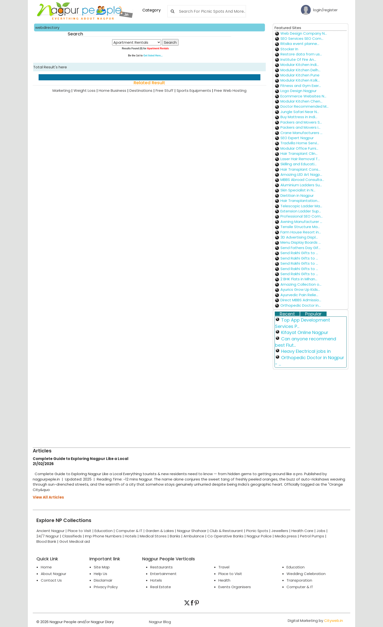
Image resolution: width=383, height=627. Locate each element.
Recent (287, 314)
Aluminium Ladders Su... (301, 185)
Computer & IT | (131, 530)
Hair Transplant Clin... (299, 153)
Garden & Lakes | (161, 530)
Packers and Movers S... (301, 122)
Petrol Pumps (312, 536)
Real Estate (160, 586)
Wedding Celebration (306, 573)
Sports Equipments (195, 90)
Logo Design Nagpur (298, 90)
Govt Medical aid (74, 541)
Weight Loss (86, 90)
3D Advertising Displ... (299, 237)
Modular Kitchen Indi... (299, 64)
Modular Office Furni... (299, 148)
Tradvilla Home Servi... (299, 143)
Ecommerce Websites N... (303, 96)
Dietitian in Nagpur (297, 195)
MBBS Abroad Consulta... (302, 179)
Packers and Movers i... (300, 127)
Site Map (102, 567)
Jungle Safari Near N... (299, 111)
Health (224, 580)
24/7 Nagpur (47, 536)
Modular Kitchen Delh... (300, 70)
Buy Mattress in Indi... (298, 116)
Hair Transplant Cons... (300, 169)
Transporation (299, 580)
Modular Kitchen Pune (299, 75)
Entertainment (163, 573)
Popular (313, 314)
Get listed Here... (153, 55)
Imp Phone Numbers (103, 536)
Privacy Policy (106, 586)
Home (46, 567)
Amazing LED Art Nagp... (301, 174)
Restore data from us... (301, 54)
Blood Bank (46, 541)
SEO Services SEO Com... (301, 38)
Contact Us (51, 580)
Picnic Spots (257, 530)
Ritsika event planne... (299, 43)
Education (104, 530)
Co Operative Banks (225, 536)
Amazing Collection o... (300, 284)
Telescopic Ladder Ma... (301, 206)
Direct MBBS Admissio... (300, 300)
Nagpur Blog (159, 621)
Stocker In (289, 49)
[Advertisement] (179, 403)
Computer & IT (300, 586)
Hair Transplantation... (299, 200)
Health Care (302, 530)
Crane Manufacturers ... (301, 132)
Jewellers (279, 530)
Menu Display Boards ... (300, 242)
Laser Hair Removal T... (300, 158)
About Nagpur (53, 573)
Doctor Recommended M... (304, 106)
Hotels (131, 536)
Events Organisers (234, 586)
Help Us (100, 573)
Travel (223, 567)
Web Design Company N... (303, 33)
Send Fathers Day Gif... (300, 247)
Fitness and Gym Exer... (300, 85)
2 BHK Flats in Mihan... (298, 279)
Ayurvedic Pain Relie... (299, 294)
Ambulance (193, 536)
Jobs (321, 530)
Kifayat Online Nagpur (304, 332)
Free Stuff (166, 90)
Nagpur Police (259, 536)
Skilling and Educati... (298, 164)
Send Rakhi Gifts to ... (299, 252)
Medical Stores (153, 536)
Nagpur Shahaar (191, 530)
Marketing (63, 90)
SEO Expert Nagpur (297, 137)
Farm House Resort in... (300, 232)
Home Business (114, 90)
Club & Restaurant (226, 530)
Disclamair (103, 580)
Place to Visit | (81, 530)
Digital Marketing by (315, 620)
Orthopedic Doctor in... (300, 305)
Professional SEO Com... (301, 216)
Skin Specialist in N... (297, 190)
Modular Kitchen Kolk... (300, 80)
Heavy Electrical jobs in (306, 351)
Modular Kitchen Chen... (301, 101)
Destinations (142, 90)
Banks (175, 536)
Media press (286, 536)
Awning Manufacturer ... (301, 221)
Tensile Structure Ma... (300, 226)
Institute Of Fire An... (298, 59)
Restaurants (161, 567)
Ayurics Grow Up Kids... (300, 289)
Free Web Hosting (230, 90)
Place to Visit (230, 573)
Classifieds (72, 536)
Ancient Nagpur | (52, 530)
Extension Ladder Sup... (300, 211)
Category (151, 10)
